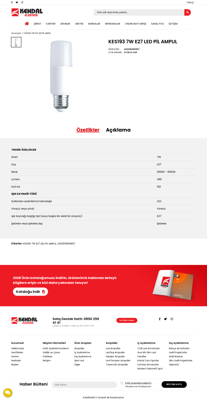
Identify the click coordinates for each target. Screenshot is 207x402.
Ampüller (79, 348)
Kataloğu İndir (30, 291)
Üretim (15, 356)
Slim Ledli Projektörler (180, 360)
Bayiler (15, 364)
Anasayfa (16, 33)
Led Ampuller (113, 348)
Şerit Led (79, 360)
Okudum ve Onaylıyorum (141, 384)
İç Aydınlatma (82, 352)
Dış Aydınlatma (82, 356)
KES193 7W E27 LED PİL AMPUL (37, 33)
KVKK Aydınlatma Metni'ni (138, 383)
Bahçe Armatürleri (179, 348)
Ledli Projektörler (178, 352)
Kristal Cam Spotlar (148, 360)
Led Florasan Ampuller (118, 360)
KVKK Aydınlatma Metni (56, 348)
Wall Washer (176, 356)
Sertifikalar (17, 352)
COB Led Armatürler (148, 348)
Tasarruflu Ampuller (117, 364)
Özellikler (87, 130)
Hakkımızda (17, 348)
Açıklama (118, 130)
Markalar (16, 360)
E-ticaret (101, 397)
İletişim (47, 360)
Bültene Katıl (174, 384)
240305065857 (66, 243)
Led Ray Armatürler (148, 364)
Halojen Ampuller (115, 356)
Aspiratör (174, 364)
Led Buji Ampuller (115, 352)
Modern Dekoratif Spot (150, 368)
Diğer (77, 364)
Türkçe (190, 2)
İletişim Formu (127, 320)
